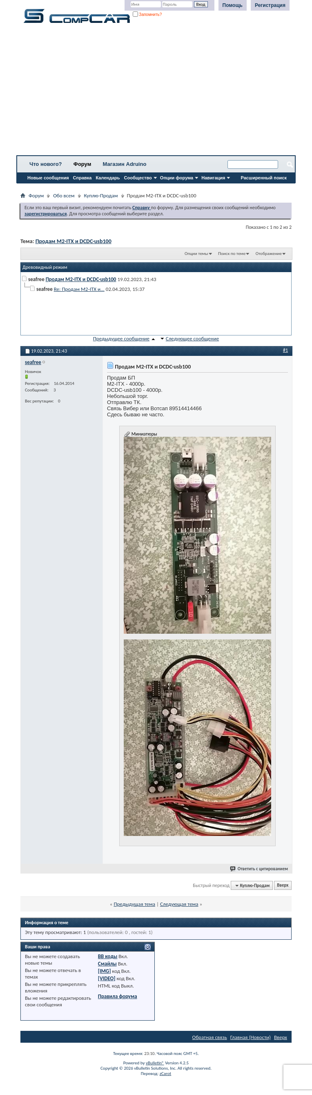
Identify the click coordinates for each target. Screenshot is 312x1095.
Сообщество (138, 177)
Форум (82, 164)
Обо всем (63, 195)
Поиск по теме (231, 253)
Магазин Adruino (125, 164)
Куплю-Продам (101, 195)
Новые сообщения (48, 177)
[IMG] (104, 971)
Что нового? (45, 164)
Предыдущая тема (134, 904)
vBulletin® (155, 1063)
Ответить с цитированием (259, 869)
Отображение (269, 253)
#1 (285, 350)
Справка (82, 177)
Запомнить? (147, 14)
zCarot (166, 1073)
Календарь (108, 177)
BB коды (108, 956)
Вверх (282, 885)
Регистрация (270, 5)
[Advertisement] (156, 92)
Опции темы (196, 253)
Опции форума (176, 177)
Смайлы (107, 964)
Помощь (233, 5)
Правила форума (117, 996)
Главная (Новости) (250, 1037)
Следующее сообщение (192, 338)
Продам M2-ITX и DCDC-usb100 (73, 241)
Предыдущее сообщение (121, 338)
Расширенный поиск (264, 177)
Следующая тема (179, 904)
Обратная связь (209, 1037)
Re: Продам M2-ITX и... (79, 289)
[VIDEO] (107, 978)
